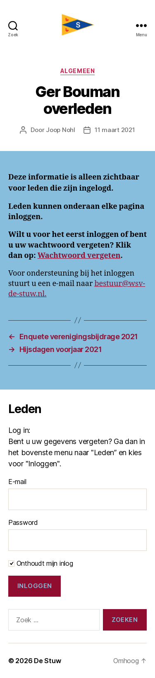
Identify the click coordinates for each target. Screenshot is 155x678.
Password (23, 522)
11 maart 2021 (115, 130)
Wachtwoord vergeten (79, 255)
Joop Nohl (60, 130)
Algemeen (77, 70)
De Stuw (47, 661)
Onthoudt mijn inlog (40, 563)
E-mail (17, 481)
